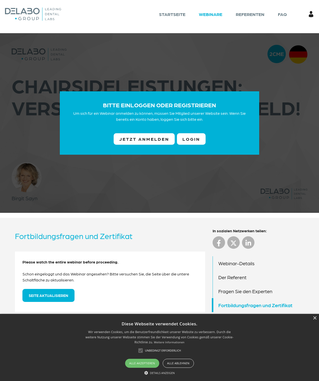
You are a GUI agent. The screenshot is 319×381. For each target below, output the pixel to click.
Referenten (250, 14)
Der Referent (232, 277)
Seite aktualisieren (48, 295)
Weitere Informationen (169, 342)
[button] (159, 372)
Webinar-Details (236, 263)
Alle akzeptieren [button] (142, 363)
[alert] (159, 347)
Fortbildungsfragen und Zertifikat (255, 305)
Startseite (172, 14)
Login (191, 138)
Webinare (210, 14)
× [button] (315, 318)
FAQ (282, 14)
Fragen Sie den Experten (245, 291)
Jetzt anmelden (144, 138)
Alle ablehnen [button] (178, 363)
